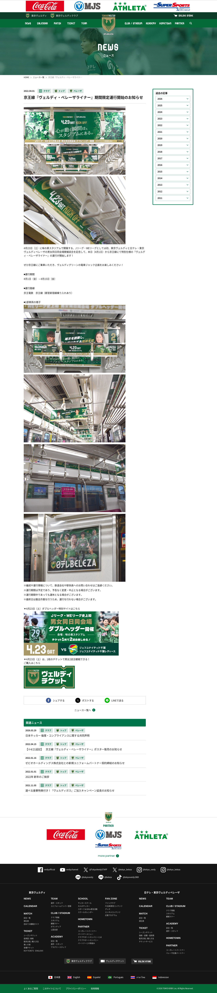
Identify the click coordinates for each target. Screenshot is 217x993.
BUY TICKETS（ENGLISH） (34, 950)
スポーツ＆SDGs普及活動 (87, 909)
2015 (159, 171)
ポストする (88, 700)
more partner (106, 856)
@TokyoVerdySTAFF (95, 869)
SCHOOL (83, 898)
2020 (159, 138)
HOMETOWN (165, 23)
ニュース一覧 (38, 77)
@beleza (105, 877)
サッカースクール (85, 903)
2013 (159, 184)
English (73, 977)
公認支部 (54, 929)
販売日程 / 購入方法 (31, 941)
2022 (159, 125)
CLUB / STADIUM (134, 23)
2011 (159, 198)
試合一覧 (27, 918)
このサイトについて (52, 988)
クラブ (46, 91)
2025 (159, 105)
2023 (159, 118)
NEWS (28, 23)
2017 (159, 158)
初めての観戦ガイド (31, 924)
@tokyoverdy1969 (128, 877)
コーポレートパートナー (87, 931)
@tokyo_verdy (146, 869)
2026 (159, 98)
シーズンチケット (30, 935)
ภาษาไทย (138, 977)
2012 (159, 191)
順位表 (26, 921)
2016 (159, 165)
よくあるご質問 (31, 988)
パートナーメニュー (85, 934)
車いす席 (27, 944)
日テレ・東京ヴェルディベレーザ (162, 892)
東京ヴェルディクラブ (67, 15)
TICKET (71, 23)
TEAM (84, 23)
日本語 (54, 977)
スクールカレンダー (85, 912)
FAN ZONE (111, 898)
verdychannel (69, 869)
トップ (61, 91)
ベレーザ (78, 91)
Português (116, 977)
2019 (159, 145)
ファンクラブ (110, 903)
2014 (159, 178)
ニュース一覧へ (82, 710)
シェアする (59, 700)
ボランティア (56, 926)
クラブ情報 (55, 917)
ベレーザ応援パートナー (175, 953)
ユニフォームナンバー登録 (61, 906)
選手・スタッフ (57, 903)
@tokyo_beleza (122, 869)
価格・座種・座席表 (146, 935)
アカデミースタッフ (58, 947)
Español (94, 977)
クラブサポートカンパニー (88, 940)
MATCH (57, 23)
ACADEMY (151, 23)
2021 (159, 131)
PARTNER (179, 23)
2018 (159, 151)
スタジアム (55, 920)
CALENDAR (42, 23)
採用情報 (95, 988)
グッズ (107, 909)
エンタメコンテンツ (112, 912)
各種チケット (29, 947)
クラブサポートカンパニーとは (90, 937)
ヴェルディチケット (115, 961)
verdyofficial (46, 869)
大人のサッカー (84, 906)
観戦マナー (55, 923)
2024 (159, 112)
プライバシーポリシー (76, 988)
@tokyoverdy (84, 877)
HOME (26, 77)
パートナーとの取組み (86, 943)
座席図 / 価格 (29, 938)
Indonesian (160, 977)
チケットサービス (146, 941)
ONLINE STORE (186, 15)
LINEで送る (117, 700)
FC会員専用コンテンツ (113, 906)
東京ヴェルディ (39, 15)
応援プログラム (111, 915)
